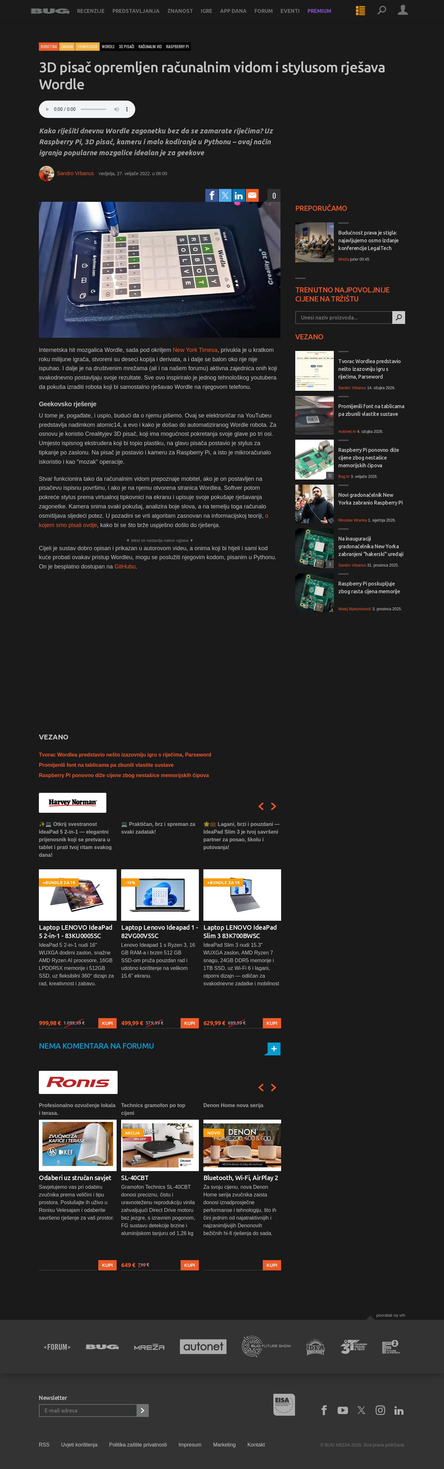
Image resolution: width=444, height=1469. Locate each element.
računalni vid (150, 46)
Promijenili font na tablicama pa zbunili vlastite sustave (106, 765)
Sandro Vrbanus (75, 173)
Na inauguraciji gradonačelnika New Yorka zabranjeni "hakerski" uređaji (370, 546)
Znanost (188, 17)
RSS (44, 1444)
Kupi (107, 1023)
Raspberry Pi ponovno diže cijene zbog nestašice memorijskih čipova (124, 775)
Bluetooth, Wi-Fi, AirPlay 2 (240, 1177)
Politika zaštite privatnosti (138, 1444)
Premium (327, 17)
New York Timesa (195, 350)
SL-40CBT (134, 1177)
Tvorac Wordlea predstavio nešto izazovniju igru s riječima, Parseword (125, 754)
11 (329, 475)
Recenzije (99, 17)
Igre (214, 17)
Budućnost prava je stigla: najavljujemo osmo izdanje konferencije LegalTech (368, 240)
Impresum (190, 1444)
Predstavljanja (144, 17)
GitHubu (125, 566)
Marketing (224, 1444)
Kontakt (256, 1444)
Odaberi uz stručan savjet (75, 1177)
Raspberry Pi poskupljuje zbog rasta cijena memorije (369, 587)
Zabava (67, 46)
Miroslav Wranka (352, 520)
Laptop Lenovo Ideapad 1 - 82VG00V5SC (159, 931)
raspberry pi (177, 46)
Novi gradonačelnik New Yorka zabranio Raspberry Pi (370, 499)
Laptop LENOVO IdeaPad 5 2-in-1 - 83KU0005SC (75, 931)
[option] (78, 924)
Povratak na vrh (390, 1315)
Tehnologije (87, 46)
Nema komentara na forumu (96, 1046)
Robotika (49, 46)
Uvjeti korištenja (79, 1444)
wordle (108, 46)
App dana (241, 17)
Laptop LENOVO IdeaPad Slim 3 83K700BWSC (240, 931)
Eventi (298, 17)
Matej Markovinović (354, 609)
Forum (271, 17)
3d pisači (126, 46)
